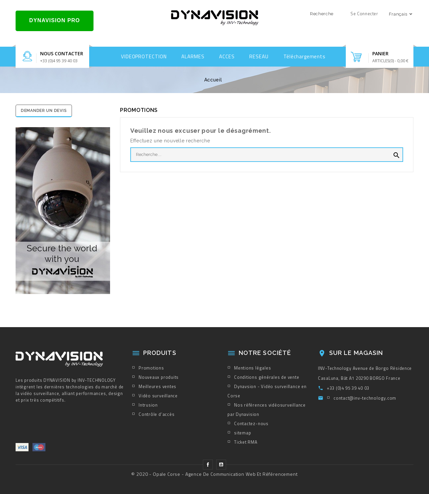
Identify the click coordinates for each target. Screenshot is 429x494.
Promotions (151, 368)
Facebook (208, 464)
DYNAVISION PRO (54, 20)
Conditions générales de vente (266, 377)
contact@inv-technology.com (365, 398)
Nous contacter (61, 53)
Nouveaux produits (159, 377)
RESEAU (258, 56)
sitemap (242, 432)
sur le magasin (356, 352)
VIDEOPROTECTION (144, 56)
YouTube (221, 464)
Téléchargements (304, 56)
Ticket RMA (246, 442)
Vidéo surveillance (158, 395)
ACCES (227, 56)
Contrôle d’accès (156, 414)
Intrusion (148, 405)
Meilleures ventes (157, 386)
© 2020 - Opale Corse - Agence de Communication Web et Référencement (214, 473)
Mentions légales (252, 368)
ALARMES (192, 56)
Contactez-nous (251, 423)
